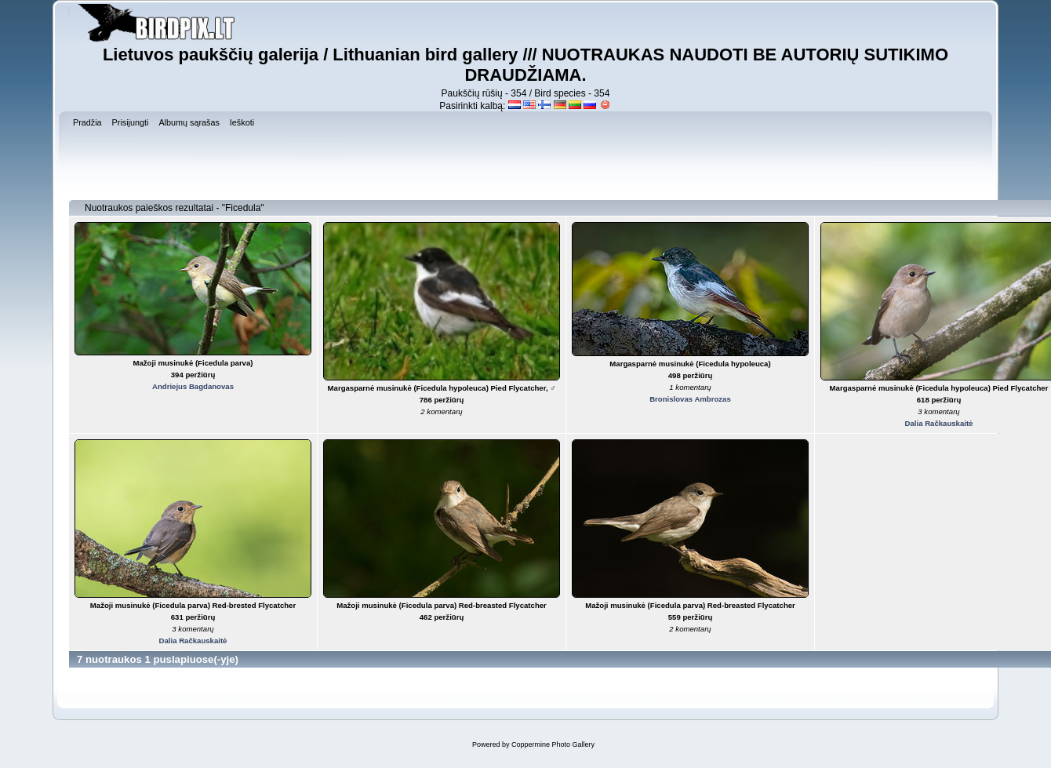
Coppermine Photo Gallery (553, 744)
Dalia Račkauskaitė (939, 423)
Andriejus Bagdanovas (193, 386)
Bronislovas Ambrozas (690, 399)
